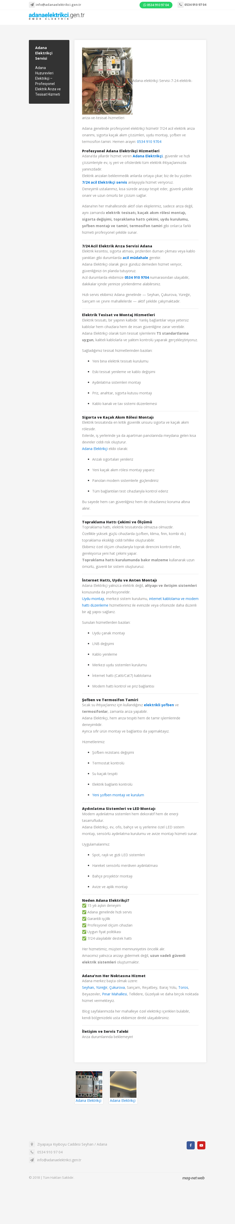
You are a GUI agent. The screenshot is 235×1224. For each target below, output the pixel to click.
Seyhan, (88, 987)
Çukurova (117, 987)
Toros (183, 987)
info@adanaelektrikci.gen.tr (55, 5)
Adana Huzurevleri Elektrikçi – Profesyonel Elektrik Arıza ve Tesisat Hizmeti (48, 81)
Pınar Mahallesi (114, 994)
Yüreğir (101, 987)
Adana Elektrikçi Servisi (43, 53)
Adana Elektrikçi (95, 448)
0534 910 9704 (149, 141)
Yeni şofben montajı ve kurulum (118, 794)
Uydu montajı (93, 598)
